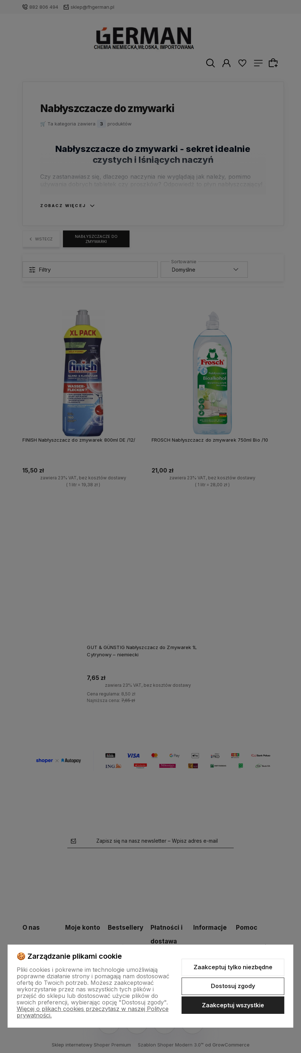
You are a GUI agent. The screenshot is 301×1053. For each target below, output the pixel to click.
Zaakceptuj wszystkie (233, 1005)
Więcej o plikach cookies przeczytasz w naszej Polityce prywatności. (93, 1012)
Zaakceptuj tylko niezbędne (233, 967)
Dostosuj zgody (233, 986)
